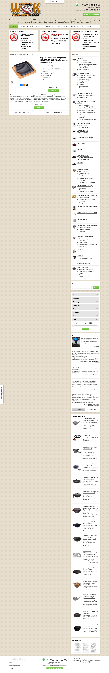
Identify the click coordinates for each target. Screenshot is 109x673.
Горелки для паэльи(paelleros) (88, 119)
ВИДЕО (88, 26)
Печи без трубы (83, 127)
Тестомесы (82, 240)
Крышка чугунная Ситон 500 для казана (90, 568)
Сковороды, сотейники (85, 175)
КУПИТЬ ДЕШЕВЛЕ (77, 26)
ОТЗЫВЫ (58, 26)
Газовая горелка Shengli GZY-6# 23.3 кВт (90, 448)
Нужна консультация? (2, 393)
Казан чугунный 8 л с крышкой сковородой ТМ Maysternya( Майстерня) (90, 508)
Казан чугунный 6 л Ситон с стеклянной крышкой (91, 492)
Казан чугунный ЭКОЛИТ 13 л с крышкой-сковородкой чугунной (90, 537)
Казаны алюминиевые (85, 62)
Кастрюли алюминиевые (86, 191)
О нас (11, 668)
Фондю (81, 90)
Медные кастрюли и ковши (87, 182)
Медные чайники (84, 177)
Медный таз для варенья (90, 581)
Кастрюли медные (84, 173)
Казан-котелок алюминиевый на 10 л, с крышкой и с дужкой (90, 552)
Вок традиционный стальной (87, 96)
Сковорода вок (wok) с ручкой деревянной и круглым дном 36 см (89, 596)
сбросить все (94, 329)
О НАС (66, 26)
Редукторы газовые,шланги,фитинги (86, 232)
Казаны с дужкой (84, 66)
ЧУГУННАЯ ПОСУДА (15, 54)
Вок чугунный (83, 97)
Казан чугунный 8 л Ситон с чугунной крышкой (91, 522)
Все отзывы (93, 409)
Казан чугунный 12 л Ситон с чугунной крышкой (90, 478)
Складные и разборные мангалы (88, 262)
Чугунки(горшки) (83, 86)
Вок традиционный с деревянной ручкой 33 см (90, 419)
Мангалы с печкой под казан (87, 260)
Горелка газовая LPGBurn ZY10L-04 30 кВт (90, 464)
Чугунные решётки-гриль (86, 269)
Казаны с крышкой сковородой (88, 64)
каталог (11, 662)
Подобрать (85, 329)
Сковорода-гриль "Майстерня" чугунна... (55, 112)
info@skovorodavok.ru (18, 659)
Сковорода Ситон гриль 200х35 (20, 112)
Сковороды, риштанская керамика (89, 203)
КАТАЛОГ (13, 26)
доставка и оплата (14, 665)
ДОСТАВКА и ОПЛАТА (26, 26)
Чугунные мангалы (84, 263)
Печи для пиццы (83, 239)
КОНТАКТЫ (49, 26)
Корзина (54, 2)
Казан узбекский (83, 68)
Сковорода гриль (84, 79)
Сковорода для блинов (86, 81)
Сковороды (82, 188)
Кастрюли (81, 82)
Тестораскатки (83, 242)
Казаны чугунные (84, 60)
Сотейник (81, 88)
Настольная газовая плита (86, 110)
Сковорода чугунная (85, 77)
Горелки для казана (84, 105)
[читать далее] (92, 359)
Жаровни (81, 84)
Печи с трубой (83, 125)
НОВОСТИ (39, 26)
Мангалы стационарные (86, 258)
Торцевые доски (84, 197)
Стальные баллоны (84, 229)
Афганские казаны (84, 69)
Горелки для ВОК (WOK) (86, 107)
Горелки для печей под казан (87, 109)
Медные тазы (83, 171)
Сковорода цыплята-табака (87, 75)
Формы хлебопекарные (86, 190)
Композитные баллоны (85, 227)
